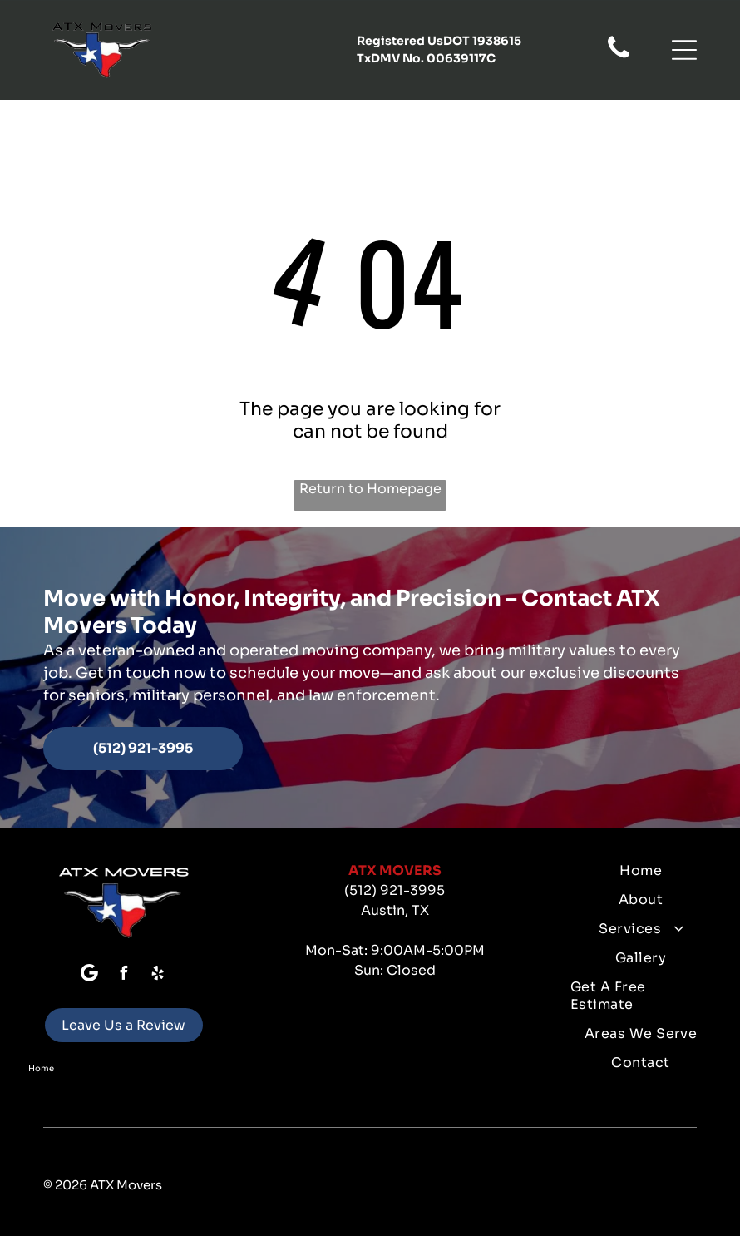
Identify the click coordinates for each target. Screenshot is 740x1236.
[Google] (90, 975)
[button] (684, 49)
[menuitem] (640, 870)
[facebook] (124, 975)
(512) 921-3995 (394, 890)
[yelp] (158, 975)
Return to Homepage (370, 488)
